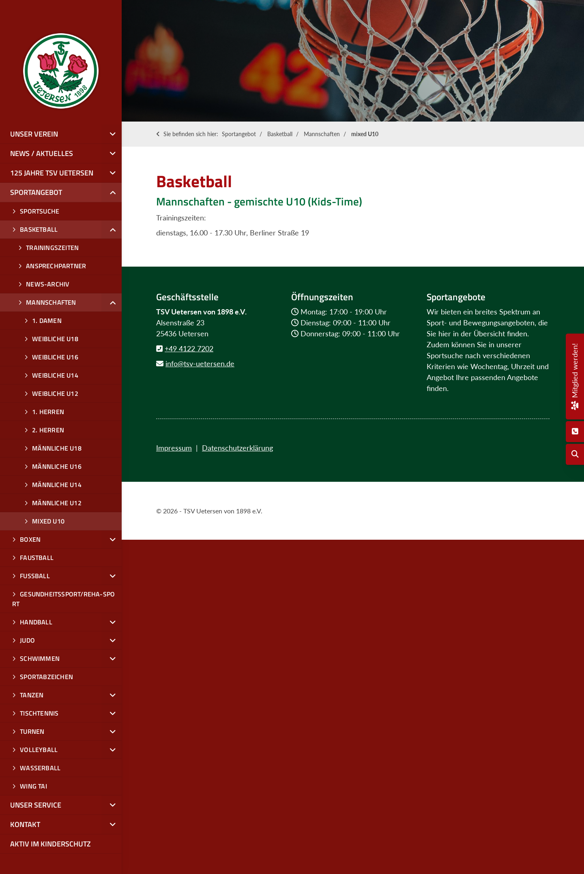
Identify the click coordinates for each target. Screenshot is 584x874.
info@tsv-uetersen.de (199, 363)
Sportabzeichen (46, 677)
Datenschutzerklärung (237, 447)
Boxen (30, 539)
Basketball (279, 133)
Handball (36, 622)
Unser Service (35, 804)
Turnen (32, 731)
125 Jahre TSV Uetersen (51, 172)
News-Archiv (47, 284)
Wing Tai (33, 786)
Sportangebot (239, 133)
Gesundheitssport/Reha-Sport (63, 599)
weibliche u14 (55, 375)
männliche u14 (57, 484)
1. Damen (47, 320)
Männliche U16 (57, 466)
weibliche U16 (55, 357)
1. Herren (48, 412)
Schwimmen (40, 658)
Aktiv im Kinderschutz (50, 843)
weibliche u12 (55, 393)
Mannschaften (322, 133)
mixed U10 (364, 133)
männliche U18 (57, 448)
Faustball (37, 557)
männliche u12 (57, 503)
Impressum (174, 447)
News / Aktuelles (41, 153)
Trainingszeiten (52, 247)
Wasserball (40, 768)
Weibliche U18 (55, 339)
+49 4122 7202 (189, 348)
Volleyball (39, 749)
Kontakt (25, 824)
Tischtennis (39, 713)
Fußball (35, 576)
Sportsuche (39, 211)
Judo (27, 640)
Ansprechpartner (56, 266)
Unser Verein (34, 133)
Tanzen (31, 695)
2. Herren (48, 430)
